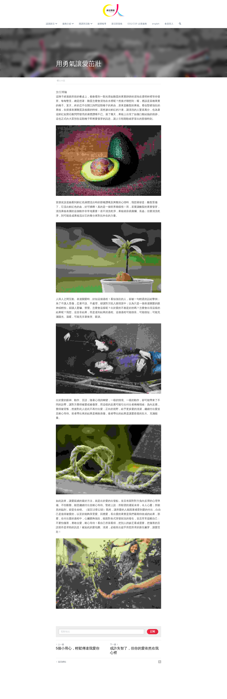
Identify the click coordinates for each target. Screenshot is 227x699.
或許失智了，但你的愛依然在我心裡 (143, 672)
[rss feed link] (169, 681)
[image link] (113, 10)
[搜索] (179, 23)
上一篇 (60, 668)
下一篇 (119, 668)
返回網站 (61, 681)
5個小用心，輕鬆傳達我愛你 (77, 672)
